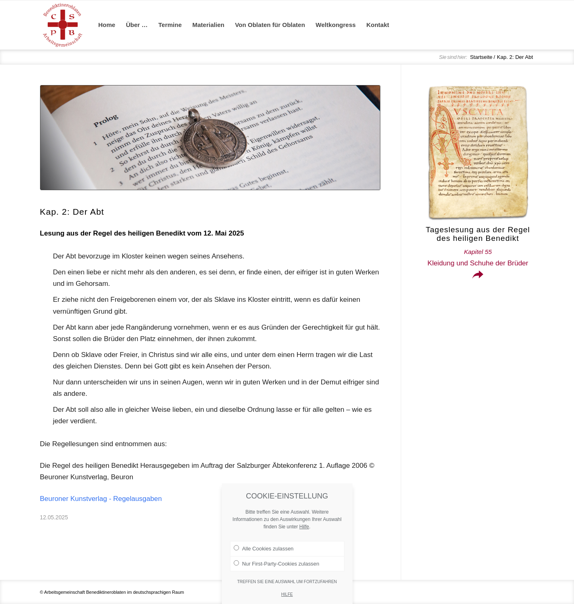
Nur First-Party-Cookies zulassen (276, 566)
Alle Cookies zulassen (264, 551)
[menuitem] (107, 24)
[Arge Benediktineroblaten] (62, 24)
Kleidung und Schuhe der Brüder (477, 257)
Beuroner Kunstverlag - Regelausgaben (101, 499)
